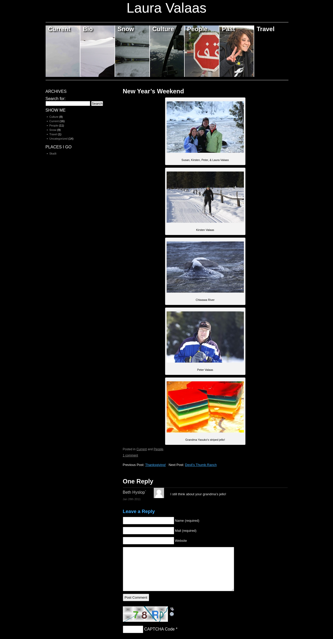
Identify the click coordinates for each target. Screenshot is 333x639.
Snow (126, 28)
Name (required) (187, 521)
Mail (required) (186, 531)
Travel (266, 28)
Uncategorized (58, 138)
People (197, 28)
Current (59, 28)
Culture (163, 28)
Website (181, 541)
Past (228, 28)
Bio (88, 28)
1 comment (130, 455)
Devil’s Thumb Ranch (201, 465)
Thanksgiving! (155, 465)
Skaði (53, 153)
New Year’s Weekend (153, 91)
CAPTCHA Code (159, 629)
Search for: (56, 98)
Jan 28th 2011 (132, 499)
